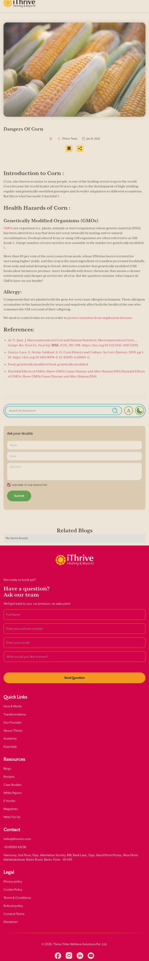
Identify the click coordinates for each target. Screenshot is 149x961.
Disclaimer (11, 922)
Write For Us (12, 817)
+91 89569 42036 (15, 847)
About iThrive (13, 730)
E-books (9, 800)
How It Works (13, 706)
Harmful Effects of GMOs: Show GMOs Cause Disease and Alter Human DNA (64, 377)
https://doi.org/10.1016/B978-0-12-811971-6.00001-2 (50, 363)
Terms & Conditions (17, 897)
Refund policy (13, 906)
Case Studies (12, 784)
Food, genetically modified (28, 370)
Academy (10, 738)
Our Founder (13, 722)
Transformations (15, 714)
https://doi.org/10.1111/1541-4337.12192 (110, 351)
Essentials (10, 746)
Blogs (7, 768)
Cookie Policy (13, 889)
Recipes (9, 776)
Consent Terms (14, 914)
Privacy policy (13, 881)
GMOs (8, 234)
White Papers (13, 793)
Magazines (11, 809)
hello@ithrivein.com (17, 839)
